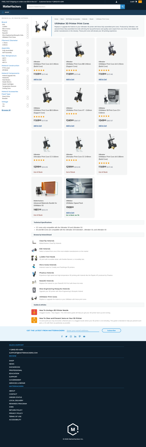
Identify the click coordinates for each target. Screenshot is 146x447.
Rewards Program (18, 404)
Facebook (62, 337)
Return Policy (15, 410)
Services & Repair (17, 383)
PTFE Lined (6, 68)
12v (3, 104)
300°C (4, 60)
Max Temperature (9, 56)
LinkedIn (75, 337)
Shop (11, 361)
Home (56, 19)
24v (3, 106)
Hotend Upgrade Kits (9, 75)
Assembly (6, 48)
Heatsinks (5, 78)
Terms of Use (15, 416)
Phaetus (5, 31)
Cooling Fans (6, 88)
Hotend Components (10, 73)
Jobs (11, 407)
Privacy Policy (16, 413)
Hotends (84, 19)
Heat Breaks (6, 80)
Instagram (71, 337)
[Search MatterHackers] (122, 6)
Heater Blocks (6, 82)
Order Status (15, 397)
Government (15, 380)
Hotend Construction (10, 66)
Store (62, 19)
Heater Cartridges (8, 84)
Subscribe (111, 331)
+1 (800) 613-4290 (58, 2)
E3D (3, 24)
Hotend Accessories (10, 92)
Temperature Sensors (9, 86)
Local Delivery (16, 400)
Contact (13, 394)
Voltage (5, 102)
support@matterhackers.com (23, 353)
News (11, 364)
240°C (4, 58)
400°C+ (4, 62)
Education (14, 373)
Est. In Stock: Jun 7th (72, 215)
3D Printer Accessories (73, 19)
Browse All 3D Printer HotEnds (15, 18)
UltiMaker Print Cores (9, 37)
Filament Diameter (10, 40)
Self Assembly (7, 52)
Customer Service (45, 2)
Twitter (66, 337)
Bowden (5, 98)
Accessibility (15, 420)
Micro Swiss (6, 29)
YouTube (84, 337)
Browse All (6, 110)
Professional (15, 370)
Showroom (14, 367)
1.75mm (5, 43)
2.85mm (5, 45)
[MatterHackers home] (73, 429)
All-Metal (5, 70)
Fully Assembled (7, 50)
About (12, 391)
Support (13, 377)
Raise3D (5, 33)
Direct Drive (6, 96)
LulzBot (4, 26)
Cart (136, 1)
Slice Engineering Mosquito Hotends (13, 35)
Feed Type (6, 94)
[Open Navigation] (5, 12)
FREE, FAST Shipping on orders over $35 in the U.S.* (19, 2)
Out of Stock (38, 172)
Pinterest (80, 337)
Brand (91, 19)
